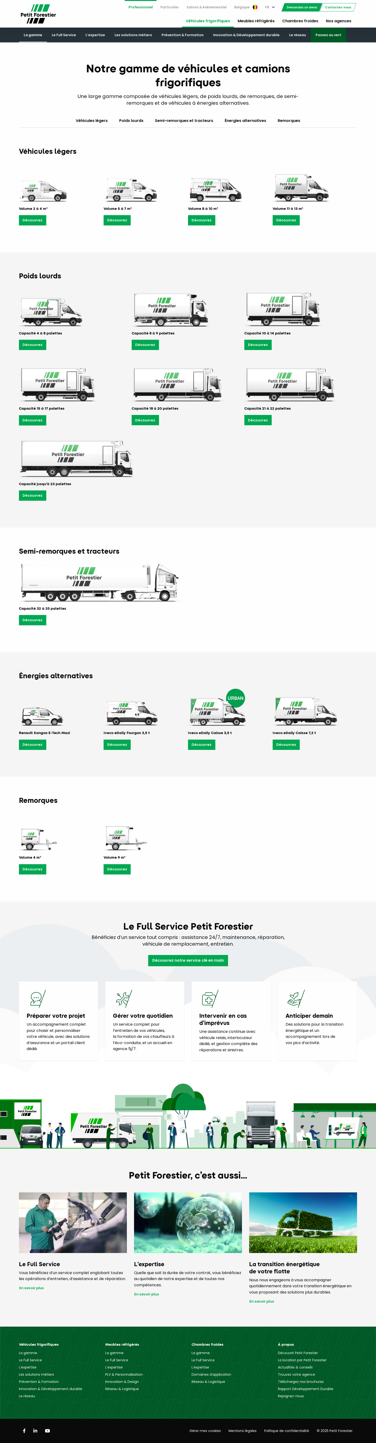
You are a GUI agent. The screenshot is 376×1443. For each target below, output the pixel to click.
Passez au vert (328, 35)
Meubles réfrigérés (256, 21)
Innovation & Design (122, 1381)
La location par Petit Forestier (302, 1360)
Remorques (289, 120)
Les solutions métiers (133, 35)
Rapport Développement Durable (305, 1388)
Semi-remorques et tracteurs (184, 120)
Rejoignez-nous (291, 1396)
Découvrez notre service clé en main (188, 960)
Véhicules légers (92, 120)
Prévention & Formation (183, 35)
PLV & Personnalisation (124, 1374)
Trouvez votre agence (296, 1374)
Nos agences (338, 21)
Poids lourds (131, 120)
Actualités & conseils (295, 1367)
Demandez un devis (302, 7)
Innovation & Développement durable (246, 35)
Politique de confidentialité (286, 1430)
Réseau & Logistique (122, 1388)
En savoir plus (31, 1288)
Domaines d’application (211, 1374)
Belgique (246, 7)
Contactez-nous (338, 7)
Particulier (169, 7)
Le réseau (297, 35)
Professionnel (141, 7)
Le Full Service (64, 35)
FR (267, 7)
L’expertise (95, 35)
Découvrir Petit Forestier (298, 1353)
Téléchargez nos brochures (301, 1381)
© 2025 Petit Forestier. (335, 1430)
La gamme (33, 35)
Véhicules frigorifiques (208, 21)
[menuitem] (141, 7)
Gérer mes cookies (205, 1430)
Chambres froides (300, 21)
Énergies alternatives (245, 120)
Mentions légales (243, 1430)
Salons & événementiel (207, 7)
